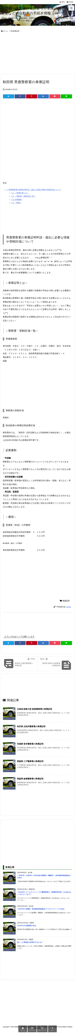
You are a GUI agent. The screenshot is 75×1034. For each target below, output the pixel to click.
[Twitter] (8, 96)
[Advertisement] (37, 53)
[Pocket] (54, 96)
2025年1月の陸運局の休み (26, 926)
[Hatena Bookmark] (43, 96)
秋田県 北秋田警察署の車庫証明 (31, 726)
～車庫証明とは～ (20, 193)
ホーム (5, 31)
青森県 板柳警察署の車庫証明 (30, 779)
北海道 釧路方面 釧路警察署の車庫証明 (34, 709)
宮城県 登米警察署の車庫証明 (30, 744)
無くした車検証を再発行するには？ (30, 942)
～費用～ (16, 203)
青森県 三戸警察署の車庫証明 (30, 761)
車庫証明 (16, 31)
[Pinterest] (31, 96)
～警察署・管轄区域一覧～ (23, 196)
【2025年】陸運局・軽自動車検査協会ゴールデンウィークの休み (41, 909)
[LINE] (66, 96)
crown (68, 607)
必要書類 (16, 199)
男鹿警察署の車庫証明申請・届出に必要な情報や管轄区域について (33, 190)
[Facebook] (20, 96)
